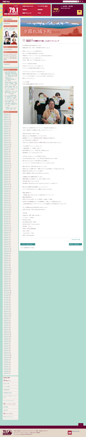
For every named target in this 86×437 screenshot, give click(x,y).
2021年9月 (6, 211)
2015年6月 (6, 343)
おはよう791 (6, 383)
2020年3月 (6, 243)
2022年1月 (6, 204)
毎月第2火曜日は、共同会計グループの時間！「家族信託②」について (11, 84)
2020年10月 (6, 230)
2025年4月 (6, 135)
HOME (15, 430)
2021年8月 (6, 213)
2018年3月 (6, 285)
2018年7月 (6, 278)
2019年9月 (6, 253)
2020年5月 (6, 239)
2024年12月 (6, 142)
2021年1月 (6, 225)
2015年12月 (6, 332)
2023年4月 (6, 177)
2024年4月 (6, 156)
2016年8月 (6, 318)
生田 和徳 (6, 407)
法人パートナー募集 (34, 430)
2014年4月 (6, 368)
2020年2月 (6, 244)
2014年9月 (6, 359)
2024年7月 (6, 151)
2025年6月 (6, 131)
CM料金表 (41, 430)
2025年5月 (6, 133)
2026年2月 (6, 117)
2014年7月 (6, 362)
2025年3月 (6, 137)
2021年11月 (6, 207)
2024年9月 (6, 147)
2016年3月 (6, 327)
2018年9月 (6, 274)
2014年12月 (6, 354)
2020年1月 (6, 246)
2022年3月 (6, 200)
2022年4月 (6, 198)
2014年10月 (6, 357)
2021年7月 (6, 214)
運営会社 (19, 430)
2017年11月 (6, 292)
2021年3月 (6, 221)
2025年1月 (6, 140)
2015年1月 (6, 352)
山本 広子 (6, 410)
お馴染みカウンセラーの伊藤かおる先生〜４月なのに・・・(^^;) (11, 92)
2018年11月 (6, 271)
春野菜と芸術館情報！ (75, 244)
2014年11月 (6, 355)
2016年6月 (6, 322)
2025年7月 (6, 130)
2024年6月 (6, 153)
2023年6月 (6, 174)
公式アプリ (46, 430)
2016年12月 (6, 311)
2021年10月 (6, 209)
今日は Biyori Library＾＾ (28, 244)
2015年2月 (6, 350)
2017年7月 (6, 299)
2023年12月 (6, 163)
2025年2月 (6, 139)
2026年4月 (6, 114)
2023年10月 (6, 167)
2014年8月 (6, 361)
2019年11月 (6, 250)
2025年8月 (6, 128)
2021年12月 (6, 205)
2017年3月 (6, 306)
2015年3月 (6, 348)
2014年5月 (6, 366)
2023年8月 (6, 170)
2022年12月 (6, 184)
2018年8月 (6, 276)
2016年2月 (6, 329)
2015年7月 (6, 341)
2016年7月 (6, 320)
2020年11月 (6, 228)
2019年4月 (6, 262)
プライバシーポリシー (24, 432)
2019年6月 (6, 258)
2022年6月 (6, 195)
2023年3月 (6, 179)
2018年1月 (6, 288)
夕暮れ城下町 (75, 239)
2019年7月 (6, 257)
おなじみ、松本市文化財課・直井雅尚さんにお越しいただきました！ (11, 97)
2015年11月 (6, 334)
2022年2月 (6, 202)
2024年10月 (6, 146)
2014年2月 (6, 371)
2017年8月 (6, 297)
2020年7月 (6, 235)
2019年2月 (6, 265)
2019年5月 (6, 260)
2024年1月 (6, 161)
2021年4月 (6, 220)
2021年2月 (6, 223)
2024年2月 (6, 160)
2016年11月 (6, 313)
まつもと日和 (7, 386)
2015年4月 (6, 347)
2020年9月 (6, 232)
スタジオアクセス (25, 430)
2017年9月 (6, 295)
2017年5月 (6, 302)
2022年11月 (6, 186)
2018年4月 (6, 283)
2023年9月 (6, 169)
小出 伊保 (6, 28)
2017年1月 (6, 309)
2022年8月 (6, 191)
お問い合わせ (32, 432)
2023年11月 (6, 165)
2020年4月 (6, 241)
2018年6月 (6, 280)
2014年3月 (6, 369)
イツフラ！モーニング (9, 400)
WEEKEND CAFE (8, 392)
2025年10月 (6, 124)
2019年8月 (6, 255)
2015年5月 (6, 345)
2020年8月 (6, 234)
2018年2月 (6, 287)
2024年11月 (6, 144)
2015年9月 (6, 338)
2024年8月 (6, 149)
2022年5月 (6, 197)
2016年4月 (6, 325)
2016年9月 (6, 317)
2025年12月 (6, 121)
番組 (79, 239)
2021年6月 (6, 216)
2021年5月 (6, 218)
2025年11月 (6, 123)
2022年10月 (6, 188)
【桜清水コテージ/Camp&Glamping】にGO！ (10, 79)
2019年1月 (6, 267)
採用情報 (38, 432)
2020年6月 (6, 237)
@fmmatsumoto (75, 431)
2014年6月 (6, 364)
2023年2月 (6, 181)
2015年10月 (6, 336)
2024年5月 (6, 154)
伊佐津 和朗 (11, 28)
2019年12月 (6, 248)
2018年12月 (6, 269)
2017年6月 (6, 301)
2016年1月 (6, 331)
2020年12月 (6, 227)
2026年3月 (6, 116)
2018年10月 (6, 273)
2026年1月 (6, 119)
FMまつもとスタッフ (8, 416)
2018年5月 (6, 281)
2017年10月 (6, 294)
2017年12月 (6, 290)
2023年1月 (6, 183)
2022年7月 (6, 193)
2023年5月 (6, 176)
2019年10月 (6, 251)
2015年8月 (6, 339)
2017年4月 (6, 304)
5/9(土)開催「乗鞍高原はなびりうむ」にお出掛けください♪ (11, 104)
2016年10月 (6, 315)
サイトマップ (16, 432)
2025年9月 (6, 126)
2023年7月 (6, 172)
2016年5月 (6, 324)
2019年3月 (6, 264)
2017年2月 (6, 308)
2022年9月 (6, 190)
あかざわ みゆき (11, 29)
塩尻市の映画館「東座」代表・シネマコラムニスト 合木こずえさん (11, 88)
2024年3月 (6, 158)
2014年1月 (6, 373)
